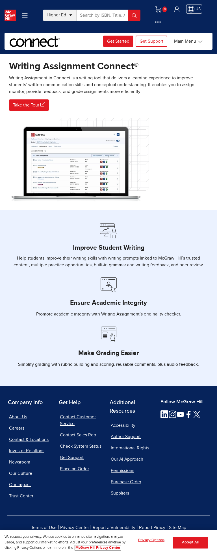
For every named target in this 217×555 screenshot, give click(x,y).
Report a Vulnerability (114, 527)
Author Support (126, 436)
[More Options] (158, 22)
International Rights (130, 448)
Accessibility (123, 425)
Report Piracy (152, 527)
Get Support (151, 41)
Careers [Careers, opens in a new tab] (16, 428)
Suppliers (120, 493)
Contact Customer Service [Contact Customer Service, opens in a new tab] (78, 420)
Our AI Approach (127, 459)
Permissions (122, 470)
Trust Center (21, 496)
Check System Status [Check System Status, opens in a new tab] (80, 446)
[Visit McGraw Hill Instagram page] (172, 414)
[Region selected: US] (194, 9)
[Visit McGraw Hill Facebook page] (188, 414)
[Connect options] (188, 41)
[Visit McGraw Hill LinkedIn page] (164, 414)
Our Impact (20, 484)
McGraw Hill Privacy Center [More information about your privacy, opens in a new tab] (97, 551)
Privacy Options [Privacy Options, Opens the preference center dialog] (151, 543)
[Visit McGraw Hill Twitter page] (197, 414)
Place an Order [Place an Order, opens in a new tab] (74, 469)
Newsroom (19, 462)
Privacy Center (74, 527)
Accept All (190, 546)
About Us (18, 417)
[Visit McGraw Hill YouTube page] (180, 414)
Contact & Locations (29, 439)
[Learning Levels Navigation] (24, 15)
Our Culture (20, 473)
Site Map (177, 527)
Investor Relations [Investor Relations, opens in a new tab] (26, 451)
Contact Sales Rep (78, 435)
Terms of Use (44, 527)
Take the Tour (29, 104)
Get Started (118, 41)
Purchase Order (126, 482)
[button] (176, 9)
